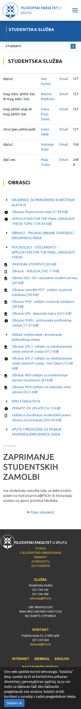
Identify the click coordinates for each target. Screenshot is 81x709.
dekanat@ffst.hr (40, 644)
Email (64, 79)
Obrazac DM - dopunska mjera (41, 313)
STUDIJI (41, 548)
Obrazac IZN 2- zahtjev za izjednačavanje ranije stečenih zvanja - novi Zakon (42, 363)
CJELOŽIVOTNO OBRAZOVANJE (40, 552)
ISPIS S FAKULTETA (26, 401)
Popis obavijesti (40, 512)
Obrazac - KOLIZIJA (35, 271)
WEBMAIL (42, 659)
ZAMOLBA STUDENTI (34, 264)
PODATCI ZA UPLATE (36, 408)
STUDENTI (13, 46)
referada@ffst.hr (41, 598)
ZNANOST (40, 557)
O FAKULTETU (40, 561)
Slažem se (14, 703)
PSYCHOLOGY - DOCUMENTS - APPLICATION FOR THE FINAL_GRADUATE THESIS (43, 252)
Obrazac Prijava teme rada (40, 212)
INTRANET (20, 659)
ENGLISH (62, 659)
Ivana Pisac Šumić (45, 114)
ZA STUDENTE (40, 565)
